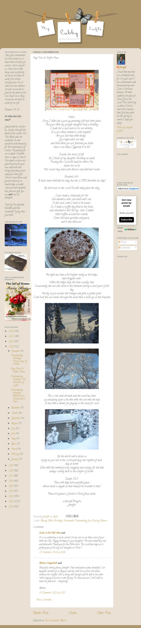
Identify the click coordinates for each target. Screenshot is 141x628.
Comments (124, 248)
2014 (11, 491)
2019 (11, 466)
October (15, 413)
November (16, 408)
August (15, 423)
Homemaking (81, 521)
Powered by (126, 229)
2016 (11, 481)
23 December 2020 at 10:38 (52, 552)
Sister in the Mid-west (49, 533)
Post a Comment (43, 600)
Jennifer (123, 67)
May (13, 439)
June (13, 434)
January (15, 459)
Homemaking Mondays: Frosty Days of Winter (19, 360)
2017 (11, 476)
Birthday (58, 521)
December (16, 351)
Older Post (104, 613)
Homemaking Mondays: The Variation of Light (18, 381)
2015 (11, 486)
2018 (11, 471)
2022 (11, 336)
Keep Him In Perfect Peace (18, 370)
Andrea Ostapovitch (48, 563)
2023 (11, 331)
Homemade (69, 521)
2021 (11, 342)
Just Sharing (93, 521)
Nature (103, 521)
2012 (11, 502)
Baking (43, 521)
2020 (11, 347)
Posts (122, 242)
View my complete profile (125, 129)
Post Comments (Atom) (55, 621)
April (14, 444)
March (14, 449)
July (13, 429)
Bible (50, 521)
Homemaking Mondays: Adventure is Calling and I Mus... (18, 396)
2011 (10, 507)
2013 (11, 496)
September (16, 418)
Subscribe (126, 219)
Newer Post (40, 613)
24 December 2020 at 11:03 (52, 593)
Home (72, 613)
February (15, 454)
